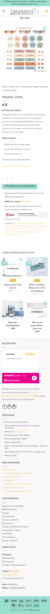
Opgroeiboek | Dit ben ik (12, 286)
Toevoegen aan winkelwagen (20, 186)
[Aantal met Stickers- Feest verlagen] (3, 179)
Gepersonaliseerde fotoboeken (19, 474)
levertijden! (19, 432)
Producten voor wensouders (17, 491)
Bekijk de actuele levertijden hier (17, 167)
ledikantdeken (8, 396)
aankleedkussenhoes (25, 396)
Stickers (38, 232)
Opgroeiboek (30, 232)
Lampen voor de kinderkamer (18, 484)
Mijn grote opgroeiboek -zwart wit (37, 326)
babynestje (33, 393)
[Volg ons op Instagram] (9, 406)
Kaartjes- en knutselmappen (15, 232)
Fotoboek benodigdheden (35, 224)
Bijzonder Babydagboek (12, 324)
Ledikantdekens (12, 477)
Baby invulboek (41, 87)
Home (4, 87)
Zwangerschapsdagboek (13, 235)
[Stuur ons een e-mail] (14, 406)
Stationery (14, 87)
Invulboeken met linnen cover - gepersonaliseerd (27, 229)
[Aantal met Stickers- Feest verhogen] (11, 179)
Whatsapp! (15, 572)
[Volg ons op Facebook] (4, 406)
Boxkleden (9, 481)
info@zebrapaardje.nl (13, 579)
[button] (3, 11)
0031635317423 (11, 575)
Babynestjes (10, 470)
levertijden (25, 202)
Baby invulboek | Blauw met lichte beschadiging (37, 288)
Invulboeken (26, 87)
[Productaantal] (7, 179)
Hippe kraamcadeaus (14, 488)
